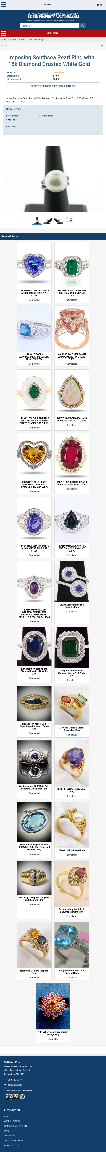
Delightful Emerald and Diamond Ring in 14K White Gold (71, 673)
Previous (5, 45)
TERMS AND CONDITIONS (15, 1140)
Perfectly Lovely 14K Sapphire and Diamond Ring (34, 898)
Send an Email (15, 1084)
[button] (37, 221)
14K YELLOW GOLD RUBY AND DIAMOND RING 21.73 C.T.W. (72, 483)
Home (3, 39)
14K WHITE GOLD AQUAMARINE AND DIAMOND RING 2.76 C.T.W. (34, 357)
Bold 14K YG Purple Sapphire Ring (71, 790)
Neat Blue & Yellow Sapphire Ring (34, 972)
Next (103, 45)
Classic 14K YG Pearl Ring (72, 850)
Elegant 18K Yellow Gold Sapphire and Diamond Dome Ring (34, 726)
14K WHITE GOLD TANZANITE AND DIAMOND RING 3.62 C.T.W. (34, 548)
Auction (12, 39)
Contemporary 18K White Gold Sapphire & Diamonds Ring (34, 787)
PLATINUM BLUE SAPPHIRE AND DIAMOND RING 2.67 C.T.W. (72, 548)
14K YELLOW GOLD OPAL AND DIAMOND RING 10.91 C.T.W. (72, 419)
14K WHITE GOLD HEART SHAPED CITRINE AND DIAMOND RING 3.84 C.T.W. (34, 484)
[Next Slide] (99, 179)
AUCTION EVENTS (12, 1121)
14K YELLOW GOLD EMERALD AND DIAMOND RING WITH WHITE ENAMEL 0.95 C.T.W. (34, 420)
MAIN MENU (30, 33)
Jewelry (22, 39)
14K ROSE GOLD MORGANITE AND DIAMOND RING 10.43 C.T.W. (71, 357)
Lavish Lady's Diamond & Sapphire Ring (71, 606)
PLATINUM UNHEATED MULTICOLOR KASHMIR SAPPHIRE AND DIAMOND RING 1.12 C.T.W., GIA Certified (34, 613)
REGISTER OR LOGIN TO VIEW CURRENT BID (53, 86)
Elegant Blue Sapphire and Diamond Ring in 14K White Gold (34, 671)
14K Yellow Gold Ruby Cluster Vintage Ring (53, 1033)
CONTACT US (10, 1136)
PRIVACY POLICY (11, 1145)
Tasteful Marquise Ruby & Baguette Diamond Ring (72, 910)
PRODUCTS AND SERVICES (15, 1126)
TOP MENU (26, 4)
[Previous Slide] (6, 179)
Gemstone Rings (36, 39)
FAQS (6, 1131)
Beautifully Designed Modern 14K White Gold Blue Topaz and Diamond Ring (34, 847)
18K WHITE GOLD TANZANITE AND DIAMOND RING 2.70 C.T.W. (34, 293)
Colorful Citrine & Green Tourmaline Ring (72, 729)
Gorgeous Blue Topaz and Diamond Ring (71, 971)
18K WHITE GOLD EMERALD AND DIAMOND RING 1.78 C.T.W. (72, 293)
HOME (7, 1116)
